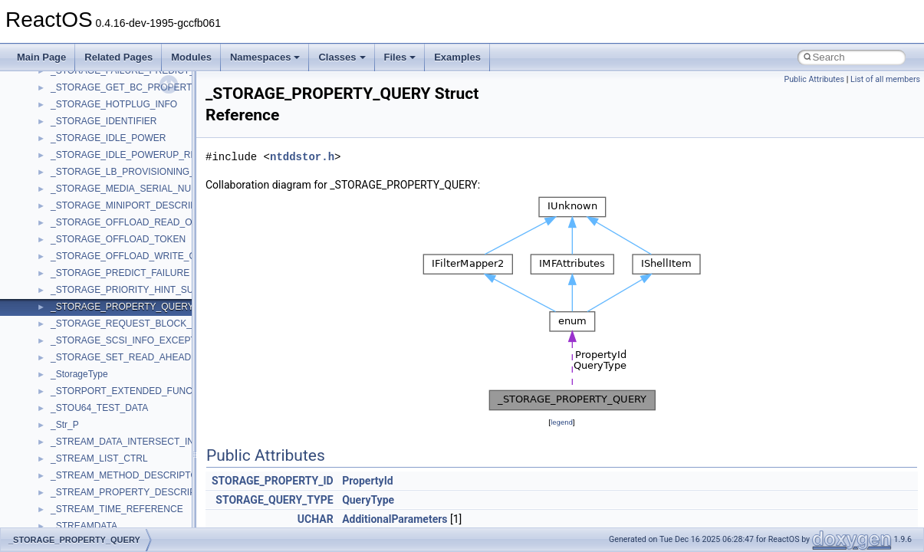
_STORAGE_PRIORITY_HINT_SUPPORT (138, 289)
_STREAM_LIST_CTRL (99, 458)
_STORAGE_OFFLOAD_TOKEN (118, 239)
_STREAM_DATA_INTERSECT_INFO (129, 441)
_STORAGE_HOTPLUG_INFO (114, 104)
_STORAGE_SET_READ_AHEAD (121, 357)
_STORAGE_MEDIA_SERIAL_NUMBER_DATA (148, 188)
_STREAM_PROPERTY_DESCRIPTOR (133, 492)
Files (400, 57)
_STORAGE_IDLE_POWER (108, 138)
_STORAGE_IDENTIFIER (103, 121)
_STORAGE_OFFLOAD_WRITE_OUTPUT (139, 256)
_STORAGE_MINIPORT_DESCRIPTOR (133, 205)
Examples (457, 57)
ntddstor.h (302, 157)
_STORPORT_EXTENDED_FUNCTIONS (136, 391)
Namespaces (265, 57)
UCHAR (316, 519)
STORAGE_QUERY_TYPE (274, 500)
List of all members (885, 79)
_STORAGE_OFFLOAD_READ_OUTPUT (137, 222)
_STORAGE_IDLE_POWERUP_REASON (137, 155)
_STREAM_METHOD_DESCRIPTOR (127, 475)
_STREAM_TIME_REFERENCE (117, 509)
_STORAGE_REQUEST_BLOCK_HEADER (140, 323)
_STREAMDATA (84, 526)
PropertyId (367, 481)
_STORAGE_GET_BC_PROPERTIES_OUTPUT (150, 87)
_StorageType (79, 374)
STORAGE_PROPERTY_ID (273, 481)
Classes (341, 57)
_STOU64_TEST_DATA (99, 407)
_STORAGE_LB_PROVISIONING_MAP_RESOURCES (164, 171)
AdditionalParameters (394, 519)
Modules (191, 57)
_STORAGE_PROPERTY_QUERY (122, 306)
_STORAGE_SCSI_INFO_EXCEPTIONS (135, 340)
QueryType (368, 500)
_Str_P (65, 424)
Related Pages (118, 57)
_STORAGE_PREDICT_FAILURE (120, 273)
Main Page (41, 57)
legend (562, 422)
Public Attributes (814, 79)
